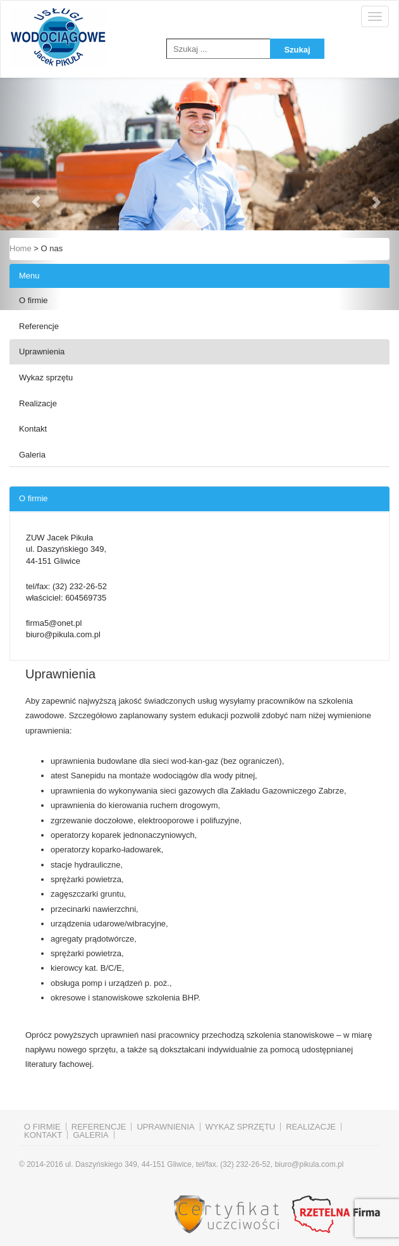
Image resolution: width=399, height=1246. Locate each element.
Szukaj (297, 49)
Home (20, 248)
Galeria (32, 454)
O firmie (33, 300)
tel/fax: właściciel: (66, 592)
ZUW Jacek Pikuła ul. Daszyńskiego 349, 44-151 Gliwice (66, 549)
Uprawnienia (41, 351)
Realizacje (38, 403)
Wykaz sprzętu (46, 377)
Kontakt (33, 428)
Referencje (39, 326)
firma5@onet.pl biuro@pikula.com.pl (63, 629)
